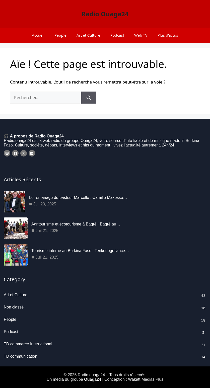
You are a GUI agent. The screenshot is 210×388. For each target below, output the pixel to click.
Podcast (117, 35)
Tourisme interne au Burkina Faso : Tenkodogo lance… (80, 251)
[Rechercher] (88, 98)
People (60, 35)
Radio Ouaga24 (105, 14)
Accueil (38, 35)
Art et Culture (88, 35)
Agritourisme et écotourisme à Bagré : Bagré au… (75, 224)
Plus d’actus (168, 35)
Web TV (141, 35)
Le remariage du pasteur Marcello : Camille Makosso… (78, 197)
